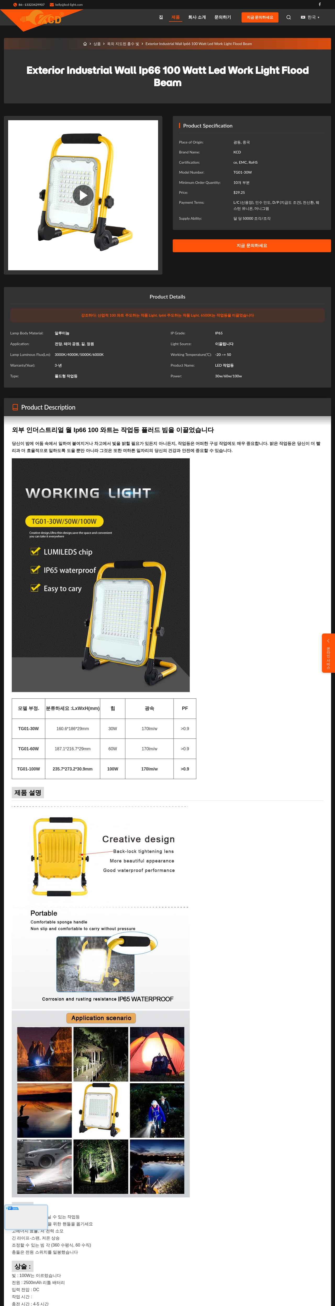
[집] (85, 44)
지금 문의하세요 (260, 17)
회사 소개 (197, 16)
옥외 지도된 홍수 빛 (123, 43)
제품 (175, 16)
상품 (97, 43)
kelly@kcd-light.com (69, 5)
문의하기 (222, 16)
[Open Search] (289, 17)
